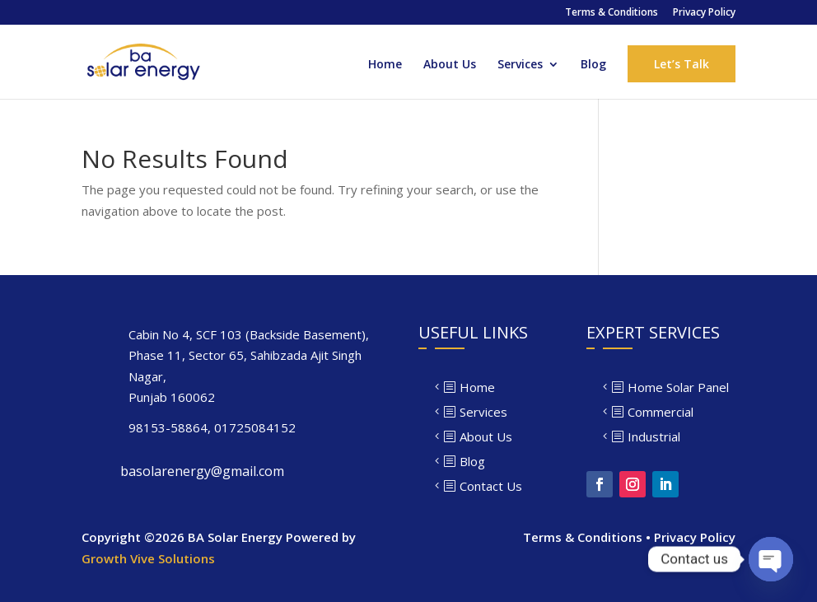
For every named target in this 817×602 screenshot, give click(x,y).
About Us (449, 65)
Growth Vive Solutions (148, 558)
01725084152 (255, 427)
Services (520, 65)
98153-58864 (168, 427)
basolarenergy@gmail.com (202, 471)
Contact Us (491, 486)
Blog (593, 65)
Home (385, 65)
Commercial (660, 412)
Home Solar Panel (678, 387)
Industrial (654, 436)
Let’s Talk (681, 64)
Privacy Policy (704, 13)
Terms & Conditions (611, 13)
